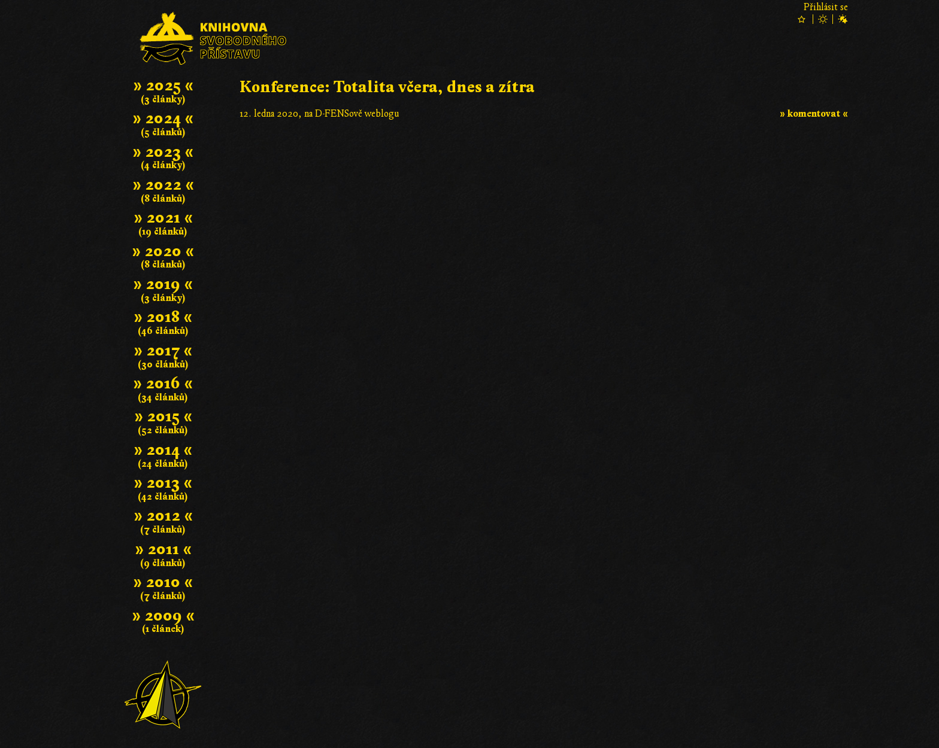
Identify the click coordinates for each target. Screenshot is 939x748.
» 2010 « (163, 582)
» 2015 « (163, 416)
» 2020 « (163, 251)
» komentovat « (814, 114)
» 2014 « (163, 450)
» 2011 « (163, 549)
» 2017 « (163, 350)
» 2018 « (163, 317)
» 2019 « (163, 284)
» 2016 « (163, 383)
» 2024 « (162, 118)
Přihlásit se (826, 7)
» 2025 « (163, 85)
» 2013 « (163, 482)
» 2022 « (163, 184)
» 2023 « (162, 152)
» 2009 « (163, 615)
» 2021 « (163, 217)
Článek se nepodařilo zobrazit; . (544, 278)
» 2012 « (163, 515)
